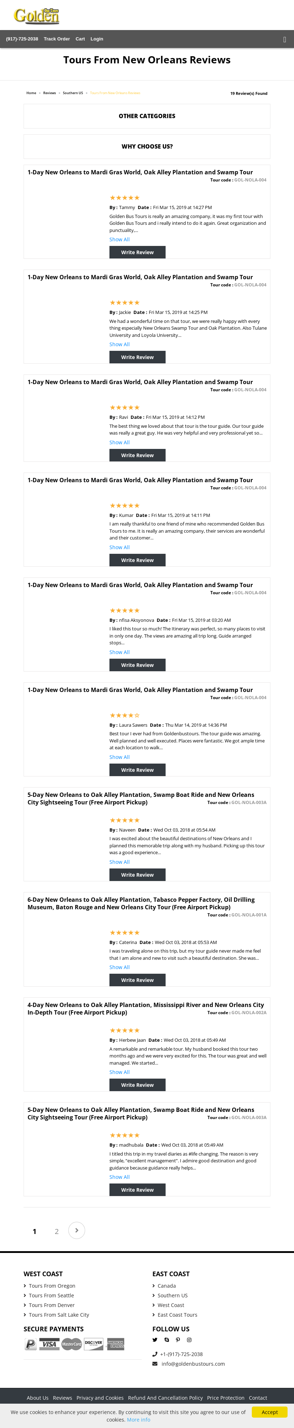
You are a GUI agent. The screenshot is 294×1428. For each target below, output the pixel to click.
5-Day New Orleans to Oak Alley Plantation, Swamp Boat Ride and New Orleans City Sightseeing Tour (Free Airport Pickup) (141, 798)
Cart (80, 39)
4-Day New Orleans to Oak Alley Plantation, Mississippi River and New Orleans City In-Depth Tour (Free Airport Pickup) (146, 1008)
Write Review (137, 252)
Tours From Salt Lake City (56, 1314)
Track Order (57, 39)
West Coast (168, 1305)
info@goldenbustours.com (188, 1363)
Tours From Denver (49, 1305)
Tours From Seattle (49, 1295)
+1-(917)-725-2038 (177, 1354)
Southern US (73, 93)
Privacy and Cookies (100, 1397)
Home (31, 93)
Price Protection (226, 1397)
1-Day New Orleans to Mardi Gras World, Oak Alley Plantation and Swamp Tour (140, 172)
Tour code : (238, 180)
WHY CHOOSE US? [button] (147, 146)
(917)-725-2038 (22, 39)
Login (96, 39)
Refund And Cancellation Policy (165, 1397)
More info (138, 1419)
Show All (119, 239)
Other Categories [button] (147, 116)
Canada (164, 1285)
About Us (38, 1397)
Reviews (49, 93)
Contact (258, 1397)
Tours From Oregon (49, 1285)
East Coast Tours (174, 1314)
